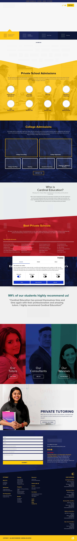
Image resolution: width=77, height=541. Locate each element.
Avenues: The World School (44, 248)
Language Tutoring (20, 484)
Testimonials (19, 500)
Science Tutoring (20, 481)
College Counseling (21, 154)
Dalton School (42, 252)
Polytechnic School (25, 245)
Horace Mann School (43, 250)
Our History (34, 489)
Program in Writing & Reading (64, 166)
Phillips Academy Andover (44, 245)
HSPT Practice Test (29, 109)
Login (33, 499)
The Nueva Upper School (8, 248)
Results (19, 496)
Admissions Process (35, 495)
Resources (34, 477)
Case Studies (19, 502)
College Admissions (6, 489)
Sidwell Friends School (26, 252)
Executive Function (20, 492)
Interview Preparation (29, 95)
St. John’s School (60, 247)
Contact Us (34, 503)
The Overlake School (61, 252)
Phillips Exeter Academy (44, 247)
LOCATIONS (39, 1)
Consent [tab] (21, 261)
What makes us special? (36, 487)
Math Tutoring (19, 482)
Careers (33, 486)
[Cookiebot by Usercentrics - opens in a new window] (58, 258)
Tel (62, 5)
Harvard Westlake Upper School (27, 244)
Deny (22, 282)
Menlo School (24, 250)
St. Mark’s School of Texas (62, 245)
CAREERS (44, 1)
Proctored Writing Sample (66, 109)
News (33, 500)
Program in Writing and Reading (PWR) (22, 490)
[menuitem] (22, 5)
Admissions (5, 487)
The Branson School (25, 248)
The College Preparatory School (9, 250)
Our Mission (5, 482)
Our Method (5, 483)
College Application (55, 154)
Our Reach (19, 499)
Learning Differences (21, 493)
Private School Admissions (10, 95)
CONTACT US (38, 173)
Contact (70, 5)
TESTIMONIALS (64, 376)
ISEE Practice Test (10, 109)
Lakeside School (60, 250)
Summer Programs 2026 (31, 1)
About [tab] (56, 261)
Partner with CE (35, 483)
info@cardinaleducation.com (58, 446)
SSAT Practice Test (47, 109)
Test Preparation (7, 493)
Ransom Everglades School (44, 244)
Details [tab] (38, 261)
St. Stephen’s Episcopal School (63, 248)
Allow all (55, 282)
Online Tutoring (20, 479)
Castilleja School (6, 247)
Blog (33, 502)
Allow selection (38, 282)
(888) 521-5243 (53, 444)
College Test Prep (12, 167)
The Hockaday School (61, 244)
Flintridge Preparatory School (27, 247)
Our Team (4, 484)
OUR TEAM (13, 376)
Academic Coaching (66, 95)
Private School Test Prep (7, 495)
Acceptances (19, 498)
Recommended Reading (36, 480)
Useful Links (34, 479)
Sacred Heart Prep (16, 252)
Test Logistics (34, 496)
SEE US (38, 376)
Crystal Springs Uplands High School (10, 245)
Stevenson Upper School (8, 244)
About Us (5, 480)
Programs (19, 487)
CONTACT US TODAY (48, 422)
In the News (49, 1)
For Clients (34, 492)
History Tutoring (20, 480)
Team (65, 5)
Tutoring (48, 94)
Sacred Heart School (7, 252)
